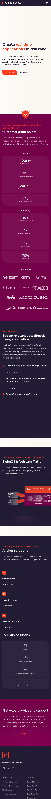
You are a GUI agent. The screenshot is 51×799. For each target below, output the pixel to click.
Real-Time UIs (32, 790)
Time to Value (7, 790)
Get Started (24, 72)
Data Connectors (33, 794)
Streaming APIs (32, 786)
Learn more (11, 372)
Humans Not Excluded (10, 786)
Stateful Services (33, 782)
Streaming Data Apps (10, 782)
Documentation (32, 798)
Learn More (10, 72)
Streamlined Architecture (11, 794)
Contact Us (25, 734)
